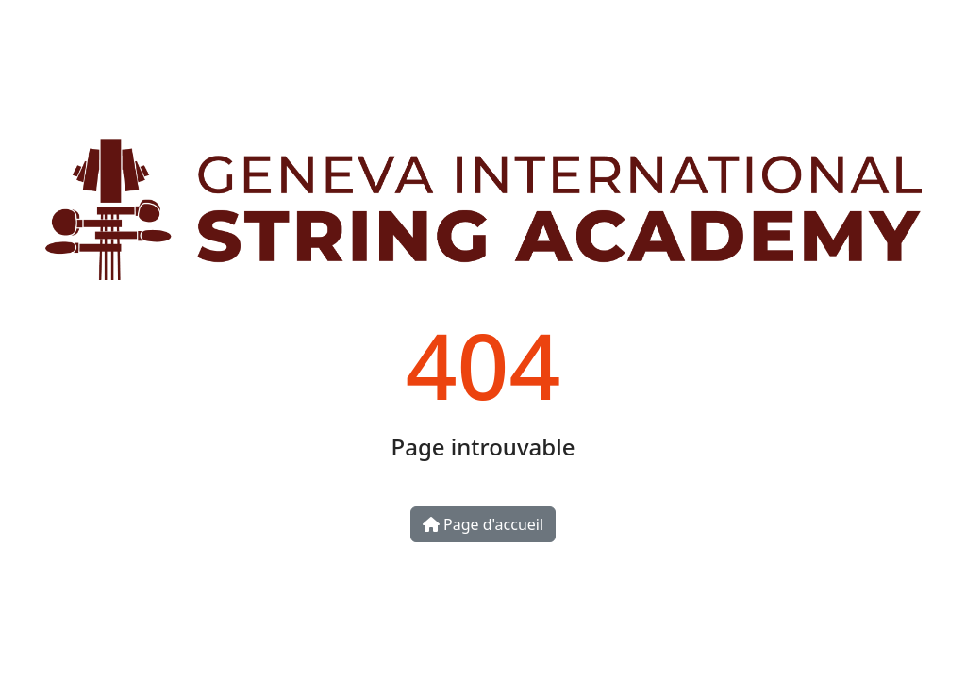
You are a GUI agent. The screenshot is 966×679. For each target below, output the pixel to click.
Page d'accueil (483, 524)
